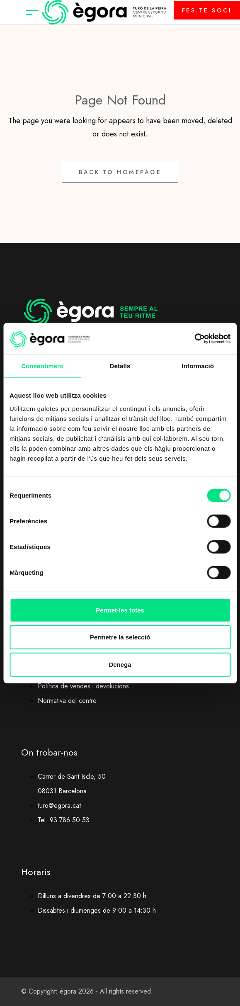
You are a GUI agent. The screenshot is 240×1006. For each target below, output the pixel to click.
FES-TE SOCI (207, 10)
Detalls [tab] (120, 365)
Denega (120, 664)
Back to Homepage (120, 172)
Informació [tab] (198, 365)
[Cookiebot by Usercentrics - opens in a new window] (194, 338)
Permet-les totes (120, 609)
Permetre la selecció (120, 637)
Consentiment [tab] (42, 365)
